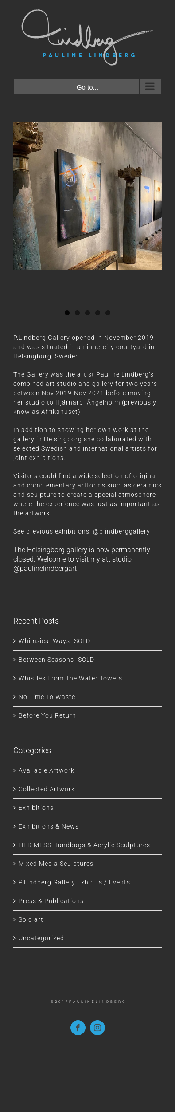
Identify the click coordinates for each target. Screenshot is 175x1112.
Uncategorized (41, 938)
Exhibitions (36, 807)
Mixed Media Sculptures (56, 863)
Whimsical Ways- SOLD (54, 640)
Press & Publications (51, 900)
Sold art (31, 919)
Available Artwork (46, 770)
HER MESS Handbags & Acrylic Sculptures (84, 845)
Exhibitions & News (49, 826)
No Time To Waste (47, 696)
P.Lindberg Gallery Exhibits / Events (74, 882)
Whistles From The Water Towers (70, 678)
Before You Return (47, 715)
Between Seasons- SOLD (56, 659)
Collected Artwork (47, 789)
